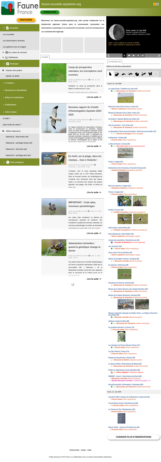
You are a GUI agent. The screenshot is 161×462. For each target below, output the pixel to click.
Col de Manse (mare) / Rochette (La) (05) (123, 403)
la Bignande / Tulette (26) (117, 137)
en (157, 4)
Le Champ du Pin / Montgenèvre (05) (121, 409)
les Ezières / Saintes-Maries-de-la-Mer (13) (123, 119)
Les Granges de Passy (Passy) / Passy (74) (124, 345)
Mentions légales (74, 450)
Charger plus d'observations (133, 437)
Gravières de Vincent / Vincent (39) (121, 283)
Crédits (89, 450)
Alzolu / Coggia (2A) (115, 162)
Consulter (49, 12)
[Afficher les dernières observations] (118, 66)
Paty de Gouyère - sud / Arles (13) (120, 125)
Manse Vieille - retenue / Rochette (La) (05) (124, 427)
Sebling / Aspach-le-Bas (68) (118, 321)
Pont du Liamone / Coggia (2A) (119, 186)
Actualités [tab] (45, 57)
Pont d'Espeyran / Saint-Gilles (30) (121, 234)
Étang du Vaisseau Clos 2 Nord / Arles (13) (124, 113)
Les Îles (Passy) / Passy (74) (118, 351)
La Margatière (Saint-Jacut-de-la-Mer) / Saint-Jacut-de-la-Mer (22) (132, 131)
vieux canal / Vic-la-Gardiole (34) (120, 252)
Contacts (83, 450)
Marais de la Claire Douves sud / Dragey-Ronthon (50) (128, 289)
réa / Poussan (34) (115, 246)
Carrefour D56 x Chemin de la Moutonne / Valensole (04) (129, 397)
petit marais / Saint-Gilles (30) (119, 228)
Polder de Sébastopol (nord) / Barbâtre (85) (124, 370)
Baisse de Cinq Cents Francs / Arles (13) (123, 106)
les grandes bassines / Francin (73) (121, 327)
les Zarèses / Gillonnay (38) (118, 265)
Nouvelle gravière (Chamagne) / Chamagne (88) (125, 384)
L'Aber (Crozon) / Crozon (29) (119, 144)
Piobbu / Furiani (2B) (116, 210)
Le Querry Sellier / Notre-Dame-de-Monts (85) (125, 364)
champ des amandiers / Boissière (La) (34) (123, 240)
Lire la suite (94, 97)
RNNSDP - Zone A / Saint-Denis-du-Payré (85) (125, 376)
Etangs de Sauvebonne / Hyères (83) (121, 357)
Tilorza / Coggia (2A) (115, 192)
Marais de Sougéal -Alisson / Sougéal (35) (123, 259)
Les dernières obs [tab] (114, 62)
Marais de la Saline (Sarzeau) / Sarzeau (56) (124, 295)
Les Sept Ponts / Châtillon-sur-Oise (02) (123, 89)
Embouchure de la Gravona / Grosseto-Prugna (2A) (127, 168)
